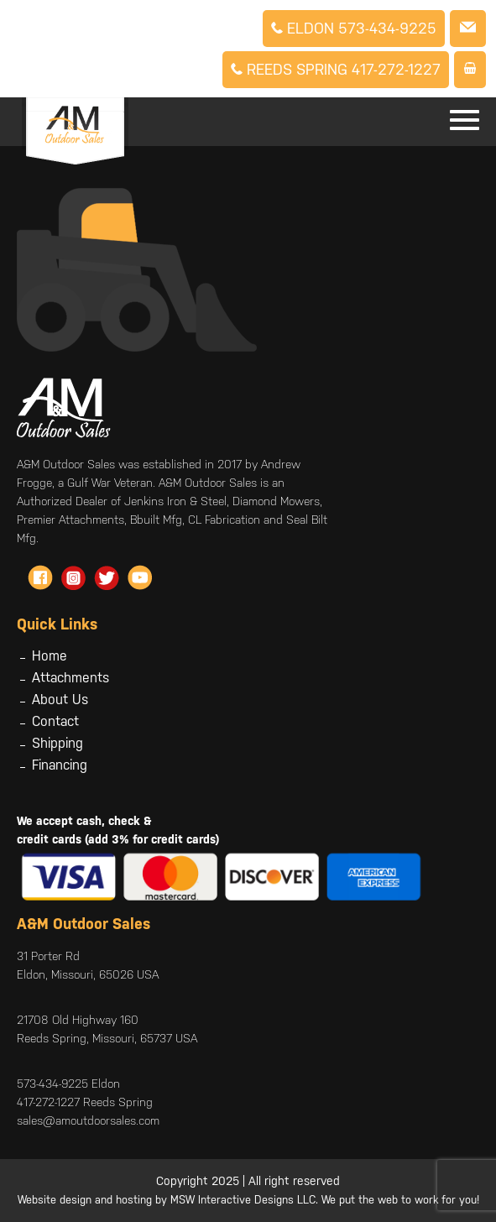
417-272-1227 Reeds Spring (85, 1102)
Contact (55, 721)
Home (49, 656)
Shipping (57, 743)
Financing (59, 765)
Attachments (70, 678)
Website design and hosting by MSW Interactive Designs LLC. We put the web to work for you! (248, 1199)
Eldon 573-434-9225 (353, 28)
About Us (60, 700)
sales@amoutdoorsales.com (88, 1120)
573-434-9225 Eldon (68, 1083)
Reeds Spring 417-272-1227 (336, 69)
